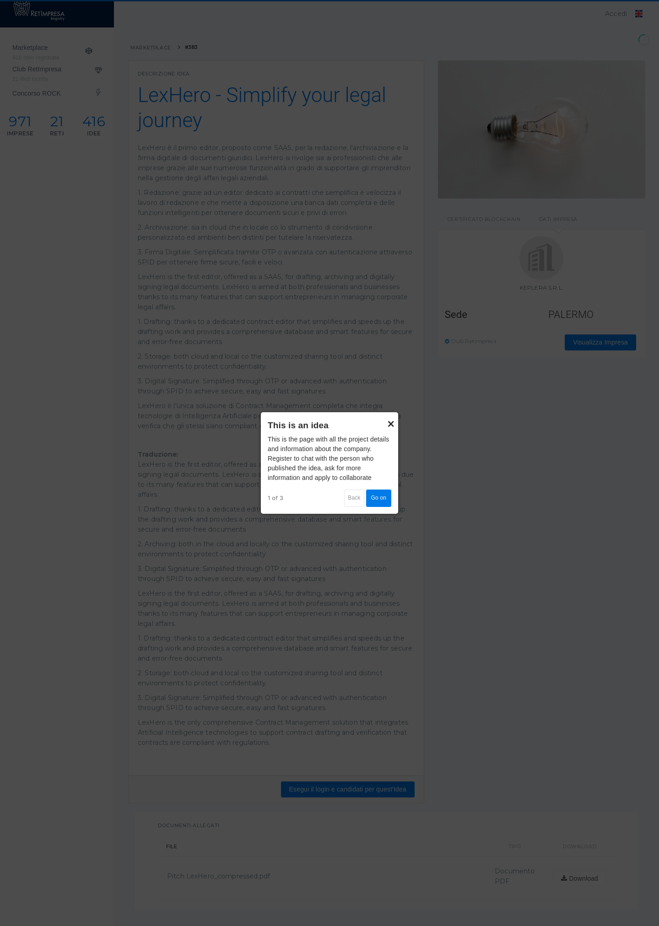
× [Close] (390, 419)
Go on (378, 498)
